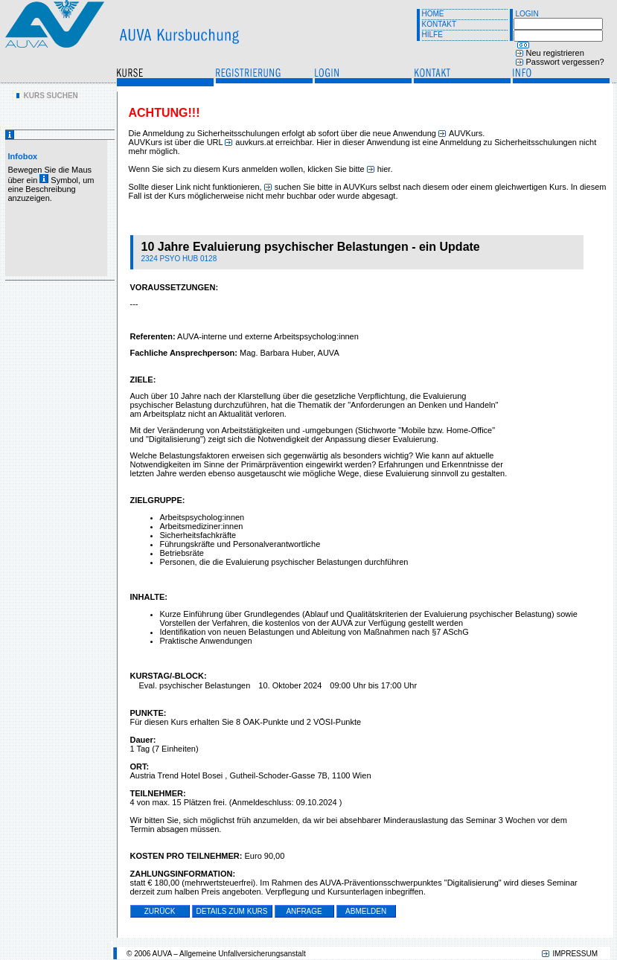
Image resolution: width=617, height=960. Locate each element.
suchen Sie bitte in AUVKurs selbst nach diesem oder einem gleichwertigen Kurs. (422, 186)
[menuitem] (47, 96)
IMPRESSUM (575, 954)
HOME (433, 14)
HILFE (432, 35)
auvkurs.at (254, 142)
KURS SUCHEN (51, 96)
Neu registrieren (555, 52)
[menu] (47, 96)
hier (384, 168)
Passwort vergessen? (565, 61)
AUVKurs (465, 133)
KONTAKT (439, 24)
